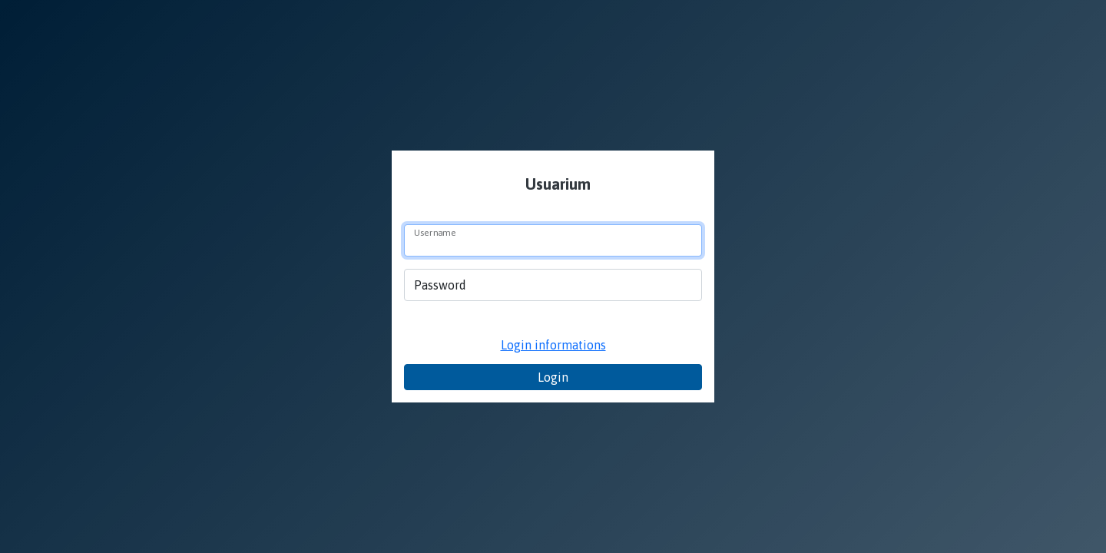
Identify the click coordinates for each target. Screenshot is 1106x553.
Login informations (553, 345)
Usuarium (556, 184)
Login (553, 377)
